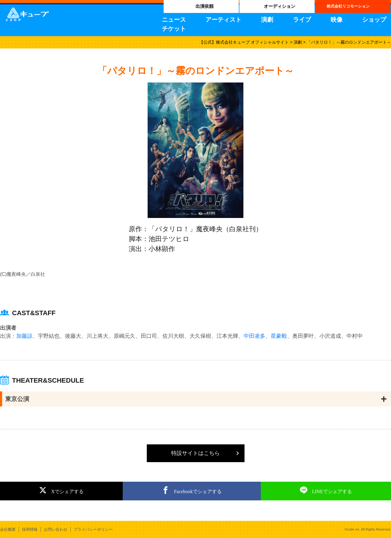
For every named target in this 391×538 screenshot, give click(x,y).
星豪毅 (279, 336)
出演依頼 (205, 6)
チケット (174, 28)
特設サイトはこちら (195, 453)
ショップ (374, 19)
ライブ (302, 19)
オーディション (279, 6)
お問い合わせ (55, 529)
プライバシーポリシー (93, 529)
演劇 (267, 19)
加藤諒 (24, 336)
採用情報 (30, 529)
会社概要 (8, 529)
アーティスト (223, 19)
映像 (337, 19)
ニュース (174, 19)
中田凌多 (254, 336)
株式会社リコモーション (348, 6)
